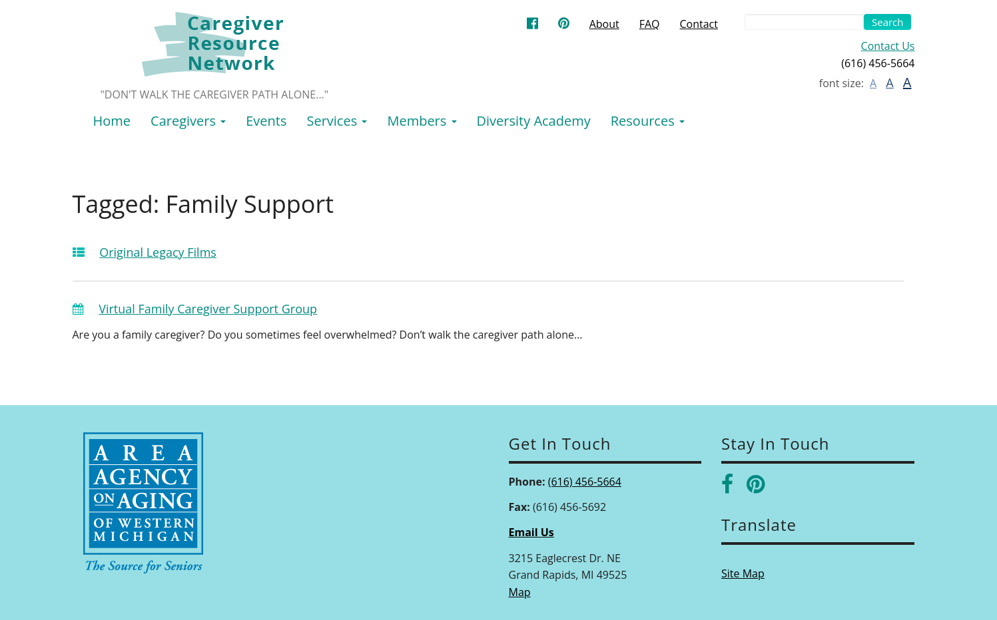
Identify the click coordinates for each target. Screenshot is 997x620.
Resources (648, 121)
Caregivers (188, 121)
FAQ (649, 24)
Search (888, 22)
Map (520, 592)
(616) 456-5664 (584, 481)
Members (421, 121)
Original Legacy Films (157, 252)
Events (266, 121)
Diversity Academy (534, 121)
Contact (699, 24)
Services (336, 121)
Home (112, 121)
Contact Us (888, 46)
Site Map (743, 573)
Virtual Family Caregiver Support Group (208, 309)
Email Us (531, 532)
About (604, 24)
